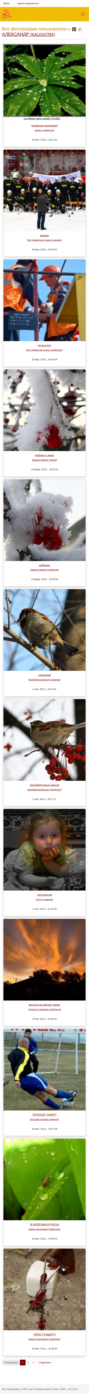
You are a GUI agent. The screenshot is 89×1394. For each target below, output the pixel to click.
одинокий (44, 675)
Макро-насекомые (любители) (44, 1229)
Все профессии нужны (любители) (44, 350)
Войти (6, 3)
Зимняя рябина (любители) (44, 569)
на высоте (44, 345)
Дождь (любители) (44, 130)
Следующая (44, 1362)
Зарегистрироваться (28, 3)
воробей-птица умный (44, 785)
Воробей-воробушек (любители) (44, 789)
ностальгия (44, 894)
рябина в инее (44, 455)
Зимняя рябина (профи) (44, 460)
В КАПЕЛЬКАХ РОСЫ (44, 1224)
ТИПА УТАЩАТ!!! (44, 1334)
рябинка (44, 565)
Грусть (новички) (44, 899)
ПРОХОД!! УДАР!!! (45, 1114)
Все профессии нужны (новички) (44, 240)
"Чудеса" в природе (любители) (44, 1009)
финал (44, 235)
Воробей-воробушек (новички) (44, 679)
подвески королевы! (44, 125)
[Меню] (83, 14)
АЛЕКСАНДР (28, 34)
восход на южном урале (44, 1004)
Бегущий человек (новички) (44, 1119)
